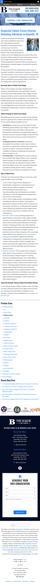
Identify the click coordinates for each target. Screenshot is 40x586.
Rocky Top (28, 550)
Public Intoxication (9, 351)
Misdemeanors (8, 360)
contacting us (31, 293)
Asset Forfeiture (8, 368)
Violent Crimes (8, 315)
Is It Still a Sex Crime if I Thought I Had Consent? (17, 387)
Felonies (6, 363)
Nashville (20, 529)
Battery (5, 199)
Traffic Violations (8, 343)
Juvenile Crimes (8, 349)
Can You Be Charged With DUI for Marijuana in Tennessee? (20, 399)
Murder (5, 265)
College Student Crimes (10, 346)
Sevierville (11, 552)
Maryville (16, 548)
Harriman (34, 543)
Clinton (11, 541)
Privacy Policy (17, 581)
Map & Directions (20, 445)
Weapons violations (9, 251)
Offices (33, 4)
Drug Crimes (7, 312)
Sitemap (32, 581)
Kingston (28, 545)
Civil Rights (5, 371)
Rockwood (34, 550)
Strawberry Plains (27, 552)
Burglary (6, 365)
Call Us (6, 4)
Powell (22, 550)
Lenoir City (5, 548)
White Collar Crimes (9, 357)
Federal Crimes (8, 340)
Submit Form (20, 512)
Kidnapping (6, 237)
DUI (4, 309)
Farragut (35, 541)
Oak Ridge (17, 550)
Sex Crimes (6, 337)
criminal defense (18, 74)
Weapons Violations (10, 329)
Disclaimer (25, 581)
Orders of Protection (10, 326)
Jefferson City (22, 545)
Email (20, 4)
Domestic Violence (10, 323)
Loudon (11, 548)
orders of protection (29, 234)
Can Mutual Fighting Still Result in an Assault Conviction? (20, 384)
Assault (5, 183)
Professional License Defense (11, 374)
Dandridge (29, 541)
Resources (8, 581)
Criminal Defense (7, 307)
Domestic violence (8, 215)
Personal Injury (7, 377)
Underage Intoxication (10, 354)
